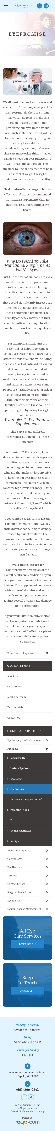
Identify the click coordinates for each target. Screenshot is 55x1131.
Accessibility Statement (22, 1111)
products (12, 748)
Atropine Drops (19, 809)
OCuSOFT (16, 778)
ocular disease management (24, 908)
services (12, 875)
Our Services (14, 686)
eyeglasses (13, 900)
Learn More (26, 943)
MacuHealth (17, 757)
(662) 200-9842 (27, 1089)
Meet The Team (16, 696)
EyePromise (17, 789)
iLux (13, 820)
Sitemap (40, 1111)
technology (14, 858)
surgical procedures (19, 892)
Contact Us (13, 717)
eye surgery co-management (24, 740)
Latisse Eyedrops (20, 768)
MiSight (15, 841)
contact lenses (16, 883)
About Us (12, 676)
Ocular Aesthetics (20, 830)
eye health (13, 867)
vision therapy (16, 850)
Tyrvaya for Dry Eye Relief (26, 799)
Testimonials (15, 707)
